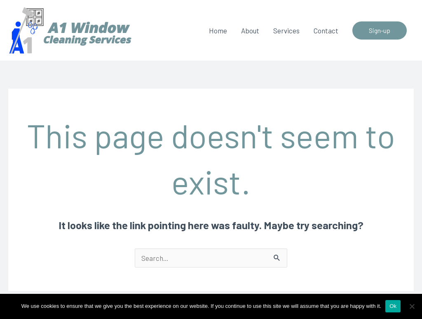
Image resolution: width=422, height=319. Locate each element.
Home (218, 30)
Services (286, 30)
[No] (412, 306)
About (250, 30)
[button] (379, 30)
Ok (392, 306)
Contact (326, 30)
